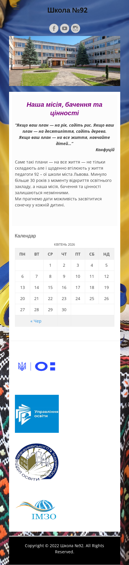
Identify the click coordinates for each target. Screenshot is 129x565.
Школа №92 (67, 10)
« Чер (36, 321)
